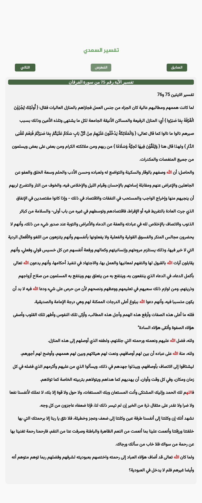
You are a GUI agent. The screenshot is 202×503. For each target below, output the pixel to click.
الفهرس (101, 67)
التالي (25, 67)
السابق (177, 67)
